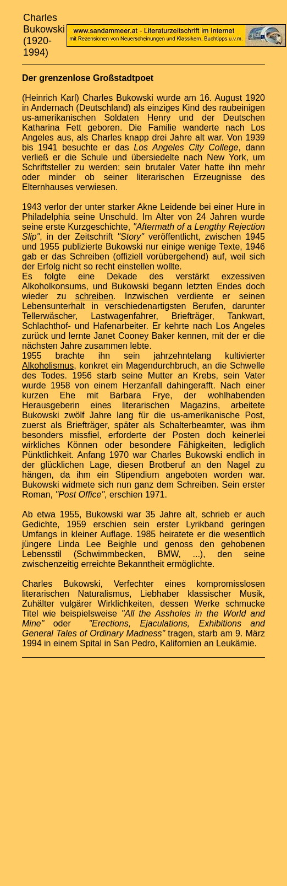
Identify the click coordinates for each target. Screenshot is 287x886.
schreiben (94, 296)
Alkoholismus (48, 365)
